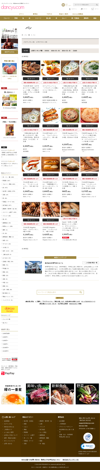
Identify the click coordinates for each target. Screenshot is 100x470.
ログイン (73, 9)
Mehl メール (27, 102)
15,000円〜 (6, 351)
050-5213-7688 (83, 426)
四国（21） (6, 286)
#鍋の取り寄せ (29, 301)
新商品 (35, 14)
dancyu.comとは (9, 426)
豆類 (25, 443)
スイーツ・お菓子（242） (10, 212)
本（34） (5, 233)
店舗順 (75, 50)
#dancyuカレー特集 (75, 303)
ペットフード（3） (8, 300)
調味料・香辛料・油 (46, 421)
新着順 (47, 50)
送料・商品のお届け (10, 438)
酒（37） (5, 219)
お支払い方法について (11, 435)
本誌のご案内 (63, 14)
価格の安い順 (55, 50)
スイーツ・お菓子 (29, 435)
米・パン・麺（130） (9, 177)
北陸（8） (5, 279)
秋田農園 (64, 102)
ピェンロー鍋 (6, 319)
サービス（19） (7, 244)
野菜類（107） (7, 180)
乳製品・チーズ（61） (9, 201)
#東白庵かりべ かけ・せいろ (47, 303)
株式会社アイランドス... (50, 102)
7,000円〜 (5, 344)
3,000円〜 (5, 337)
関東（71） (6, 265)
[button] (88, 446)
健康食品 (42, 435)
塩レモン (5, 322)
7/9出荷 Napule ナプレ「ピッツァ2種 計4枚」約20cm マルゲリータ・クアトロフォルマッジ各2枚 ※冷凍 (89, 137)
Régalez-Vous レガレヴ (89, 196)
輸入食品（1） (7, 293)
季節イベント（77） (8, 296)
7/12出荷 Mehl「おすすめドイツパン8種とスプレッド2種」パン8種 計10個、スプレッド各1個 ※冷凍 (31, 90)
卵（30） (5, 198)
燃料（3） (5, 230)
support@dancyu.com (86, 423)
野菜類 (26, 432)
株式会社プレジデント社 (71, 460)
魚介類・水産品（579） (9, 191)
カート (95, 9)
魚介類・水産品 (28, 421)
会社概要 (62, 421)
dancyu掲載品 (78, 14)
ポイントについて (9, 441)
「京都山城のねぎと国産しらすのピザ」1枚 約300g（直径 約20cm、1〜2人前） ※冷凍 (89, 90)
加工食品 (42, 429)
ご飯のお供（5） (7, 254)
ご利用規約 (62, 424)
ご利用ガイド (8, 429)
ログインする (8, 424)
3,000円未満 (6, 333)
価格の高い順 (66, 50)
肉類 (25, 424)
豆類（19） (6, 194)
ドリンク (42, 426)
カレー (64, 18)
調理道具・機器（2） (9, 237)
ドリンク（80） (7, 216)
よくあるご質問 (8, 432)
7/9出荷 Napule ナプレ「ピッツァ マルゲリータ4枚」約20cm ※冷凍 (70, 135)
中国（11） (6, 282)
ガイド (84, 9)
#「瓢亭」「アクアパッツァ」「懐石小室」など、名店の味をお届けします (58, 301)
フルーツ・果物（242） (9, 184)
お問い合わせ (8, 443)
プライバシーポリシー (66, 426)
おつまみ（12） (7, 258)
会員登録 (6, 421)
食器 (41, 441)
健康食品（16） (7, 223)
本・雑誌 (42, 443)
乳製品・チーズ (28, 441)
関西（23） (6, 275)
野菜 (16, 18)
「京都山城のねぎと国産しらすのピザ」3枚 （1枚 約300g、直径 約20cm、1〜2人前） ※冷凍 (31, 137)
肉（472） (5, 187)
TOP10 (49, 14)
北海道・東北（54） (8, 261)
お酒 (41, 424)
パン (34, 35)
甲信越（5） (6, 268)
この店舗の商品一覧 (91, 262)
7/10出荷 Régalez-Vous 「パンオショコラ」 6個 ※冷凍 (50, 229)
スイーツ (38, 18)
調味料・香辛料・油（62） (10, 208)
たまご (26, 426)
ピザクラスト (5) (41, 42)
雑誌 (95, 18)
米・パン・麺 (26, 35)
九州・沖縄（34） (8, 289)
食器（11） (6, 240)
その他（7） (6, 247)
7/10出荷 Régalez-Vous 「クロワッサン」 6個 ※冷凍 (31, 229)
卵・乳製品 (75, 18)
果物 (25, 429)
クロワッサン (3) (29, 42)
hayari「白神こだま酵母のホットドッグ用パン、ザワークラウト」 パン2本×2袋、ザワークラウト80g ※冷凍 (70, 226)
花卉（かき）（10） (8, 251)
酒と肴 (48, 18)
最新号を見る (9, 52)
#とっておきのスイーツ (88, 301)
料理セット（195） (8, 226)
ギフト (21, 14)
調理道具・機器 (44, 438)
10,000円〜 (6, 347)
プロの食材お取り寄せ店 (69, 240)
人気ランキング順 (36, 50)
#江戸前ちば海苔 (63, 303)
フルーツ (7, 18)
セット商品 (43, 432)
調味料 (86, 18)
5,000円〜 (5, 340)
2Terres (64, 196)
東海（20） (6, 272)
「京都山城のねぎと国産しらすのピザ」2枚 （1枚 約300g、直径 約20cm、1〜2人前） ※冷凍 (70, 90)
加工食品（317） (7, 205)
